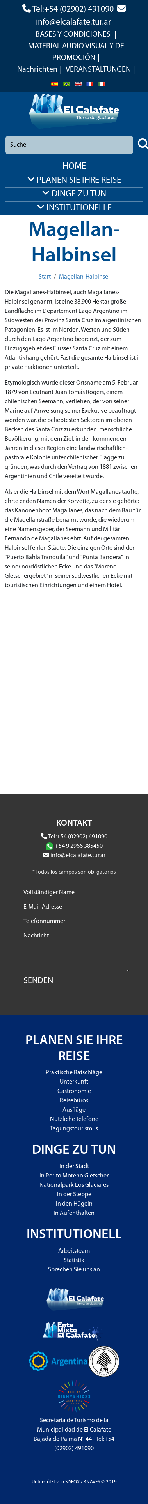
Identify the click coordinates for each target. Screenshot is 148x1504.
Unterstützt (43, 1482)
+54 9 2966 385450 (79, 846)
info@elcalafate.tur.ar (73, 22)
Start (45, 277)
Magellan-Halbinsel (84, 277)
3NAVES (92, 1482)
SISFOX (72, 1482)
